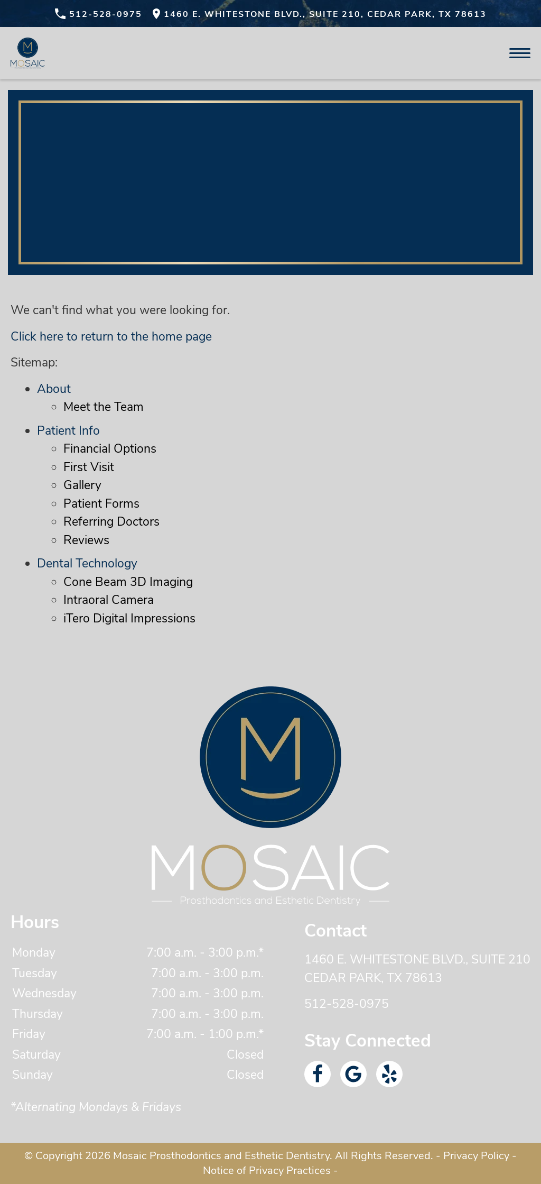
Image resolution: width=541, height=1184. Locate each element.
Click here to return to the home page (111, 336)
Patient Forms (101, 503)
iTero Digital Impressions (129, 618)
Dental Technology (87, 563)
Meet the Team (103, 407)
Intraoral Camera (108, 600)
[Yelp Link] (389, 1074)
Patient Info (68, 431)
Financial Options (109, 448)
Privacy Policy (476, 1156)
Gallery (82, 485)
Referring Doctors (111, 521)
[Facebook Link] (317, 1074)
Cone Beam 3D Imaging (128, 582)
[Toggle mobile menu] (520, 53)
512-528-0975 (346, 1004)
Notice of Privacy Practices (267, 1170)
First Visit (88, 467)
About (54, 389)
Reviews (86, 540)
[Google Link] (353, 1074)
